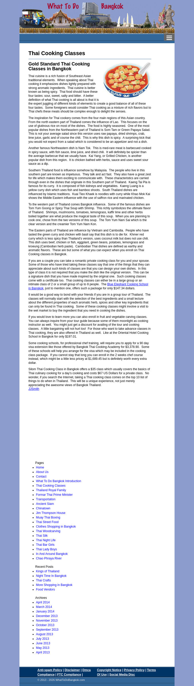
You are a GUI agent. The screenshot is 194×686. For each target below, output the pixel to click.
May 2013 (43, 648)
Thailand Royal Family (51, 490)
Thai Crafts (43, 580)
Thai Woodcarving (48, 531)
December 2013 (47, 616)
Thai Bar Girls (45, 545)
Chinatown (43, 508)
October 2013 (45, 625)
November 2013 (47, 620)
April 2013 (43, 652)
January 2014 (45, 611)
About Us (42, 472)
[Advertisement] (63, 427)
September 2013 (47, 629)
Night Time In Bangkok (51, 576)
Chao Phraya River (49, 558)
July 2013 (42, 639)
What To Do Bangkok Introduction (58, 481)
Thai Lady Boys (46, 549)
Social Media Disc (122, 674)
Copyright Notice (109, 670)
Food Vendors (45, 589)
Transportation (46, 499)
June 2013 (43, 643)
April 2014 (43, 602)
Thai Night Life (46, 540)
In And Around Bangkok (52, 554)
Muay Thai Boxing (48, 517)
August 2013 (44, 634)
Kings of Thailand (48, 571)
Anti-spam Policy (49, 670)
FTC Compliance (69, 674)
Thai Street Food (47, 522)
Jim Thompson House (51, 513)
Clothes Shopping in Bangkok (56, 526)
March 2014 (44, 607)
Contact (41, 476)
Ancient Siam (45, 504)
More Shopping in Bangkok (54, 585)
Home (40, 467)
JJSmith (34, 389)
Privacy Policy (134, 670)
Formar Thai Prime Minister (54, 494)
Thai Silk (42, 535)
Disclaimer (72, 670)
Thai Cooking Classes (51, 485)
